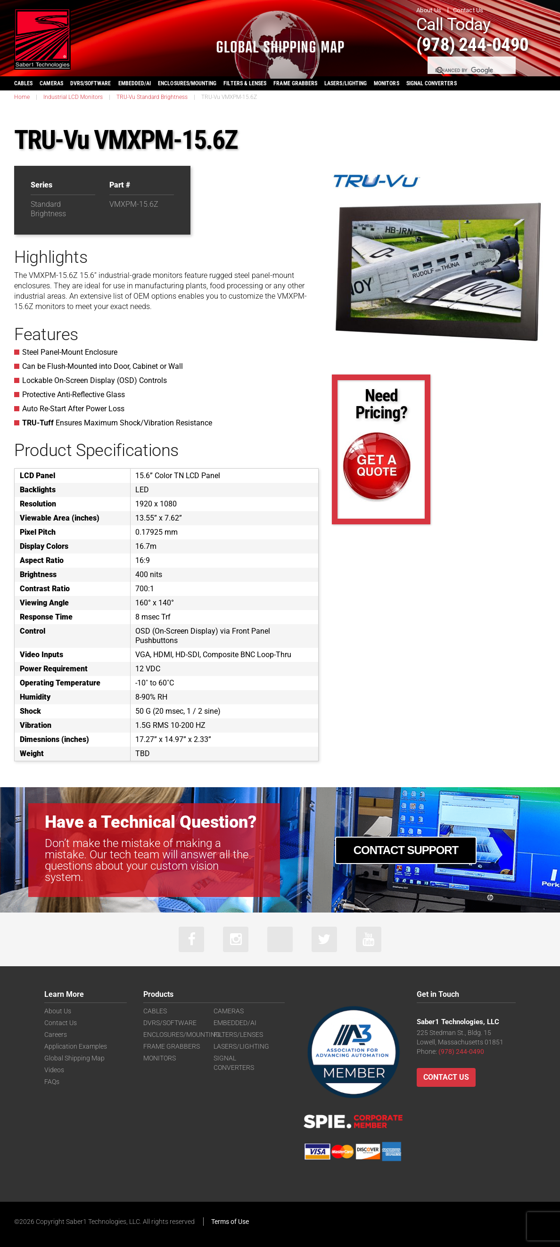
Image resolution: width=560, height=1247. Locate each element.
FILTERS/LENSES (238, 1035)
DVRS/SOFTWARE (90, 83)
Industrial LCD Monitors (73, 97)
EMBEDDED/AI (134, 83)
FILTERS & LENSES (244, 83)
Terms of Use (230, 1222)
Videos (54, 1070)
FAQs (51, 1082)
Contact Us (468, 10)
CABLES (23, 83)
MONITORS (386, 83)
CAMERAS (51, 83)
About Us (428, 10)
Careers (55, 1035)
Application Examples (75, 1047)
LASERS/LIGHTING (345, 83)
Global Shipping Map (74, 1058)
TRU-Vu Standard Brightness (152, 97)
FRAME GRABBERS (295, 83)
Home (22, 97)
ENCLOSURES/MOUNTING (181, 1035)
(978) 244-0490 (475, 44)
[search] (470, 70)
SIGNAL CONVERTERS (431, 83)
